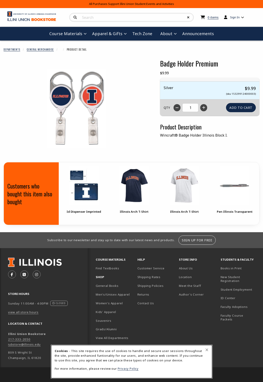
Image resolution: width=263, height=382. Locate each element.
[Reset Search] (188, 17)
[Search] (75, 17)
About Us (186, 268)
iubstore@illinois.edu (24, 344)
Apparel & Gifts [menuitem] (107, 33)
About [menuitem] (166, 33)
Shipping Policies (150, 286)
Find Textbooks (107, 268)
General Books (107, 286)
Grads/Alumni (106, 329)
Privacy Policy (128, 369)
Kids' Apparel (106, 312)
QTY (167, 107)
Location (185, 277)
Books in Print (240, 268)
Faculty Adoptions (234, 307)
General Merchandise (40, 49)
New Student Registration (230, 279)
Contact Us (145, 303)
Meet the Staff (190, 286)
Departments (12, 49)
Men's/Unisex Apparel (113, 294)
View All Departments (112, 338)
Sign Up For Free (197, 240)
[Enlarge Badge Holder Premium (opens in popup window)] (76, 108)
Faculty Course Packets (232, 317)
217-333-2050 (19, 339)
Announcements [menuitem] (198, 33)
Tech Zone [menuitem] (144, 33)
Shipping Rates (149, 277)
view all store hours (23, 312)
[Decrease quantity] (177, 107)
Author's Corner (191, 294)
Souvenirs (103, 321)
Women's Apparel (109, 303)
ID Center (240, 298)
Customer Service (151, 268)
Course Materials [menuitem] (65, 33)
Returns (143, 294)
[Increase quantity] (203, 107)
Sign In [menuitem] (235, 17)
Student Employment (240, 289)
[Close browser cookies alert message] (207, 350)
